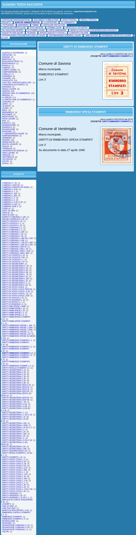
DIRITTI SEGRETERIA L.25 (13, 436)
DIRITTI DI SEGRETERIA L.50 (15, 285)
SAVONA (6, 140)
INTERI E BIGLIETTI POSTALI (52, 33)
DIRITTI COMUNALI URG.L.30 (15, 249)
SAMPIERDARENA (10, 136)
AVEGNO (6, 57)
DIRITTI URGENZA (10, 493)
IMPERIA (6, 95)
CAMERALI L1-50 (9, 204)
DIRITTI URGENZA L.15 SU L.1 (15, 498)
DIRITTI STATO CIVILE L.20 (14, 485)
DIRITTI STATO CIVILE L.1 (13, 472)
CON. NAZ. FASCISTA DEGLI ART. (17, 83)
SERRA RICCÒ (8, 142)
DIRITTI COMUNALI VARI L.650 (15, 253)
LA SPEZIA (6, 97)
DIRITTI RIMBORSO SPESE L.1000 (17, 328)
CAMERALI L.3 (8, 198)
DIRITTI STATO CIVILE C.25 (14, 461)
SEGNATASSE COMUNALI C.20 (16, 525)
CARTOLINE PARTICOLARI (14, 28)
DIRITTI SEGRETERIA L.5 (13, 438)
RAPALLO (6, 123)
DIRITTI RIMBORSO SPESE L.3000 (17, 330)
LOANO (5, 108)
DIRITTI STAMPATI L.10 (12, 457)
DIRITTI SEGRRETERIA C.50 (14, 451)
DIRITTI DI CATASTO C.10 (13, 255)
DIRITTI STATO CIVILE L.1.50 (14, 474)
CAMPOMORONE (9, 72)
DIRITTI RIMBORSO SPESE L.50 (16, 334)
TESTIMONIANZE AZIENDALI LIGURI (65, 35)
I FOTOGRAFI (8, 25)
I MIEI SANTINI (91, 35)
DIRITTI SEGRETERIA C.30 (14, 376)
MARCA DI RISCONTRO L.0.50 (15, 510)
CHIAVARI (6, 78)
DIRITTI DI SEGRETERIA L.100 (15, 279)
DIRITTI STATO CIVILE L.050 (14, 470)
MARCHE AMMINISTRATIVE (27, 22)
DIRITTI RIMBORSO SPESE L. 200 (17, 325)
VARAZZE (6, 155)
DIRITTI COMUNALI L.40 (12, 236)
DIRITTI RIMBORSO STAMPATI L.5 (17, 355)
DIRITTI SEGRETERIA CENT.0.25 (16, 385)
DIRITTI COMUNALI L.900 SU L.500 (17, 245)
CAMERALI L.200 (9, 196)
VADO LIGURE (8, 153)
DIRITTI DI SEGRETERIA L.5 (14, 283)
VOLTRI (5, 161)
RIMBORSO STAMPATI (12, 517)
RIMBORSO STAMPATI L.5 (13, 519)
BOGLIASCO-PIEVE (10, 61)
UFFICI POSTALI (69, 20)
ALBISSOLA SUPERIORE (13, 53)
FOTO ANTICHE (37, 28)
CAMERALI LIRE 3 (10, 206)
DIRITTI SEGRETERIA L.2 (13, 430)
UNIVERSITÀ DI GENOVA (13, 151)
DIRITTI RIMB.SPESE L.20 (13, 311)
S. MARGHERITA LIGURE (13, 134)
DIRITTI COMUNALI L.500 (13, 240)
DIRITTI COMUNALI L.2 (12, 230)
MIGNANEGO (8, 112)
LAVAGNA (6, 102)
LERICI (5, 104)
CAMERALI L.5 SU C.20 (12, 202)
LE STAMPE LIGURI (35, 30)
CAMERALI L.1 (8, 191)
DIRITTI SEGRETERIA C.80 (14, 383)
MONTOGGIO (8, 117)
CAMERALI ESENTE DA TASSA (15, 187)
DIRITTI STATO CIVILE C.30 (14, 464)
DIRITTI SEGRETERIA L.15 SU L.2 (17, 427)
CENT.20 (6, 213)
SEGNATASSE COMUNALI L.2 (15, 530)
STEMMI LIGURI (54, 28)
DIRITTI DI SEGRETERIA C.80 (15, 272)
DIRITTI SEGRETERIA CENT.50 (15, 398)
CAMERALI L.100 (9, 194)
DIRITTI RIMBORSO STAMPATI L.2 (17, 347)
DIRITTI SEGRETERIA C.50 (14, 381)
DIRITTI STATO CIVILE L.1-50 (15, 481)
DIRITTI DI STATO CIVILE (13, 287)
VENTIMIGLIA (8, 157)
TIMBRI (35, 25)
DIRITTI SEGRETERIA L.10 (13, 417)
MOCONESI (7, 114)
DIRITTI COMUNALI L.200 (13, 232)
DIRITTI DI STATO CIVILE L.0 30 (16, 291)
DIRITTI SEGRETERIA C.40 (14, 379)
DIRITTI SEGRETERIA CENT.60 (15, 400)
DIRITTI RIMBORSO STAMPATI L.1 (17, 340)
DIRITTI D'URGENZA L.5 (12, 304)
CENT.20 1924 (8, 215)
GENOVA (6, 91)
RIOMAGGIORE (9, 125)
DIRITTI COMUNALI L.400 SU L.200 (17, 238)
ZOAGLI (5, 163)
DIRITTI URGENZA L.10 (12, 495)
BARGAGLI (7, 59)
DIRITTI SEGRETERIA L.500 (14, 449)
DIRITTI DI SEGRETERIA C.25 (15, 268)
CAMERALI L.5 (8, 200)
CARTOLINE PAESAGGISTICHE (16, 20)
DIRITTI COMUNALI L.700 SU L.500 (17, 243)
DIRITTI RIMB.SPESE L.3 (13, 313)
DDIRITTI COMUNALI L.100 (14, 217)
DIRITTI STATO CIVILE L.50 (14, 491)
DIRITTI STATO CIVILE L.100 (14, 478)
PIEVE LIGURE (8, 119)
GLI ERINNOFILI (68, 22)
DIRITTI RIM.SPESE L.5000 (14, 306)
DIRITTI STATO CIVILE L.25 (14, 487)
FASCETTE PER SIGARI (12, 33)
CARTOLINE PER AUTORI (53, 25)
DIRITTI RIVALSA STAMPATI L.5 (16, 368)
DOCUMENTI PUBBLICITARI (46, 20)
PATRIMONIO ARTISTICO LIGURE (116, 35)
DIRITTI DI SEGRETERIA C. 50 (15, 266)
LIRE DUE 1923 (9, 508)
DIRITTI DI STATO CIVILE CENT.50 (17, 289)
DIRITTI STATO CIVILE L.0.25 (14, 468)
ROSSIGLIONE (8, 129)
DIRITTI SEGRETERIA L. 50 (14, 402)
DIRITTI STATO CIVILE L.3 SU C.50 (17, 489)
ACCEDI (4, 38)
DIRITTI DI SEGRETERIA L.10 (15, 277)
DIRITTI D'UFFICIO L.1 (12, 302)
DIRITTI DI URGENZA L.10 (13, 300)
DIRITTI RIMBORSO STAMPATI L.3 (17, 353)
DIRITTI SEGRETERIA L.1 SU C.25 (17, 415)
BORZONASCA (8, 63)
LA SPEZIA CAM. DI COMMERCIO (17, 100)
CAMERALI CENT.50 (11, 185)
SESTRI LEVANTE (10, 144)
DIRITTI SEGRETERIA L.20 (13, 432)
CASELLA (6, 74)
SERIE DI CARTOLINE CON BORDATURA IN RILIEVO (93, 30)
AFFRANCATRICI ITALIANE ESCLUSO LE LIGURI (23, 35)
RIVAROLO (7, 127)
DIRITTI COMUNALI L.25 (12, 234)
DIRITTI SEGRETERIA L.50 (13, 447)
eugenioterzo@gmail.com (85, 11)
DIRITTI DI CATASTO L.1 (12, 260)
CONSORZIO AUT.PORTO (13, 85)
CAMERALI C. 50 (9, 183)
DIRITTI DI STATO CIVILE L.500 (15, 296)
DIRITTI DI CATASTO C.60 (13, 257)
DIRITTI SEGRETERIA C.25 (14, 374)
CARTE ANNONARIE (57, 30)
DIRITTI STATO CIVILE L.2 (13, 483)
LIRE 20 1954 (8, 506)
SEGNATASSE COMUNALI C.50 (16, 527)
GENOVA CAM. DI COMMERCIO (16, 93)
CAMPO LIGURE (9, 70)
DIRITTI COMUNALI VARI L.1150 (16, 251)
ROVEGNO (7, 132)
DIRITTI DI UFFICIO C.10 (13, 298)
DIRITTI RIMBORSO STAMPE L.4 (16, 366)
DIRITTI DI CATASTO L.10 (13, 262)
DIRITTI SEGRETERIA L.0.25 (14, 404)
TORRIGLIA (7, 149)
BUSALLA (6, 66)
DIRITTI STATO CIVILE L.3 (13, 459)
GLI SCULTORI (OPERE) (12, 30)
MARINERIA (23, 25)
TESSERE (31, 33)
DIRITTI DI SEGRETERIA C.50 (15, 270)
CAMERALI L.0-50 (10, 189)
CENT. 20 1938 (8, 211)
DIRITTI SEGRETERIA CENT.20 (15, 387)
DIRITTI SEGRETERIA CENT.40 (15, 391)
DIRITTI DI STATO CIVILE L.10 (15, 294)
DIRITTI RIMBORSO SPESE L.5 (15, 332)
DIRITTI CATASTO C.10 (12, 221)
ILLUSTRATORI (50, 22)
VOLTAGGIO (7, 159)
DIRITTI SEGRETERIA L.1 (13, 413)
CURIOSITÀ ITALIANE (78, 33)
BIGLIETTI (6, 22)
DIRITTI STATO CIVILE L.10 (14, 476)
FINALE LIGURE (9, 89)
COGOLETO (7, 80)
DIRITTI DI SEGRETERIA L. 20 (15, 274)
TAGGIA (5, 146)
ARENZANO (7, 55)
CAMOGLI (6, 68)
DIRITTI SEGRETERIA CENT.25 (15, 389)
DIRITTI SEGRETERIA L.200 (14, 434)
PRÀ (4, 121)
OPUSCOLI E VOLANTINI (76, 28)
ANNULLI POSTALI (88, 20)
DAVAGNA (6, 87)
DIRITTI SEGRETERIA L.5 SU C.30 (17, 440)
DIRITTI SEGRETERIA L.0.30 (14, 406)
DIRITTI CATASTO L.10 (12, 226)
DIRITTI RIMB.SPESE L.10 (13, 308)
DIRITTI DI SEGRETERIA (13, 264)
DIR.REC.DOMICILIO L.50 (13, 219)
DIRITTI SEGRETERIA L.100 (14, 423)
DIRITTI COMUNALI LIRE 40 (14, 247)
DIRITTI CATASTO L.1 (11, 223)
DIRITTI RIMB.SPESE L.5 (13, 315)
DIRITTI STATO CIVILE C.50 (14, 466)
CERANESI (7, 76)
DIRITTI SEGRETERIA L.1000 (15, 425)
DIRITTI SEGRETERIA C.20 (14, 372)
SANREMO (7, 138)
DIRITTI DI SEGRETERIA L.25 (15, 281)
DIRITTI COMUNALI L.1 (12, 228)
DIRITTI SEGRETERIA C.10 (14, 370)
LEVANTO (6, 106)
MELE (4, 110)
